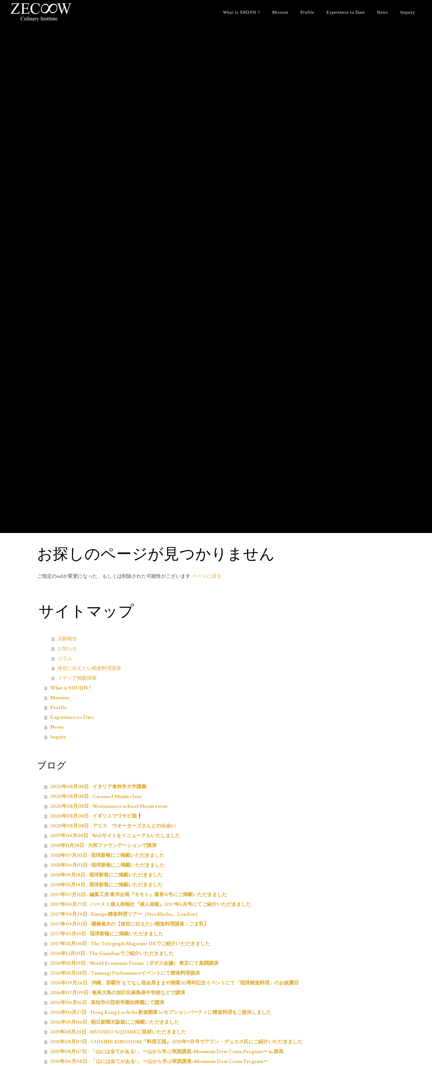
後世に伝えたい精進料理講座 (89, 668)
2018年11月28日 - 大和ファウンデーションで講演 (103, 845)
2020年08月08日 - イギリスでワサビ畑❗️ (96, 816)
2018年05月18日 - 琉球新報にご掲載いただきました (106, 875)
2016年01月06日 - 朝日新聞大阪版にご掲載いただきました (114, 1022)
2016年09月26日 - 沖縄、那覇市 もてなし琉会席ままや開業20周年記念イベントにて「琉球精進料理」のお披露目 (174, 983)
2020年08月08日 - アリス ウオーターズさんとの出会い (113, 826)
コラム (65, 658)
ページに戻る (207, 576)
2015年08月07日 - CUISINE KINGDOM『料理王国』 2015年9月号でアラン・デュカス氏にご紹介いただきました (176, 1042)
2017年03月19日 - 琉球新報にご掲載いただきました (106, 934)
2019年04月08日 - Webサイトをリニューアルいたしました (115, 836)
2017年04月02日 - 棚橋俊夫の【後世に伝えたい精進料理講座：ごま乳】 (129, 924)
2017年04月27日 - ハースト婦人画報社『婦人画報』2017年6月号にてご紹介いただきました (150, 904)
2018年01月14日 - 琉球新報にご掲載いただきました (106, 885)
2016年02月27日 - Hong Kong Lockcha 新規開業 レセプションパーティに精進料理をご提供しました (160, 1012)
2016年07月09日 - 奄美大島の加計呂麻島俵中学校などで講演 (117, 993)
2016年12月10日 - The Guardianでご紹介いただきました (112, 953)
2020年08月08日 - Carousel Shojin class (95, 796)
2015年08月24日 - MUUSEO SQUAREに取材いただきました (118, 1032)
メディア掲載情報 (77, 678)
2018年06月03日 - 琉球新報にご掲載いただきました (107, 865)
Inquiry (407, 12)
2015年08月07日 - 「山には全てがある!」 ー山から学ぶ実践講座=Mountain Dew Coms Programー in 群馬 (167, 1052)
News (382, 12)
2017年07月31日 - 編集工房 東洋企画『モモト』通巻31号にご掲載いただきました (138, 895)
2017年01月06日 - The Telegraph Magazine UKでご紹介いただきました (130, 944)
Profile (307, 12)
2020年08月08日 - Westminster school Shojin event (108, 806)
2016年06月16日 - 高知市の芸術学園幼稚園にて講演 (107, 1002)
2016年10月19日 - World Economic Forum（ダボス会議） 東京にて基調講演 (134, 963)
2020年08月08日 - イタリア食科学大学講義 (98, 787)
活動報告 (67, 639)
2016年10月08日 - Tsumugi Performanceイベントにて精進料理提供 (125, 973)
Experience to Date (345, 12)
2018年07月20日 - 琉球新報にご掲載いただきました (107, 855)
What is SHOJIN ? (241, 12)
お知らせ (67, 649)
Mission (280, 12)
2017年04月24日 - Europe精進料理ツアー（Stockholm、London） (125, 914)
